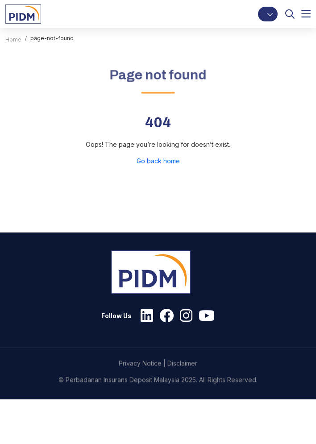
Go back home (158, 161)
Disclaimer (182, 389)
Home (13, 39)
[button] (268, 14)
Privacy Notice (140, 389)
